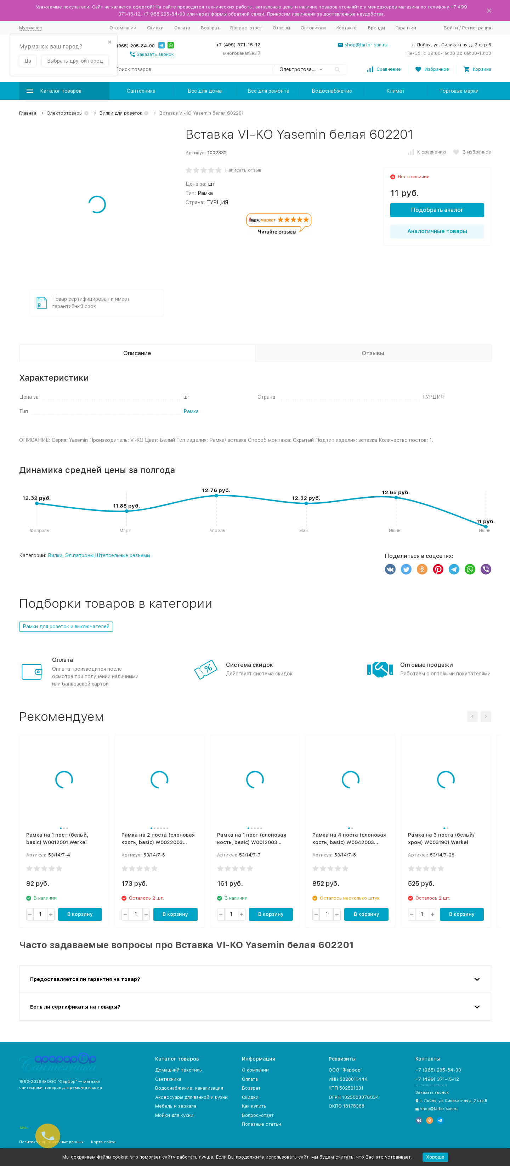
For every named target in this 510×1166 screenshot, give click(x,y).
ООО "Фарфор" (345, 1070)
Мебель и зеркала (175, 1106)
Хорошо (435, 1157)
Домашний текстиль (178, 1070)
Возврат (210, 27)
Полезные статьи (261, 1124)
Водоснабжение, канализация (189, 1088)
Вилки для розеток (121, 113)
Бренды (376, 27)
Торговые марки (459, 91)
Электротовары (65, 113)
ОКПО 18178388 (346, 1106)
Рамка (191, 411)
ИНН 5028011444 (348, 1079)
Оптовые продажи (426, 665)
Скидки (155, 27)
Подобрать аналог (437, 210)
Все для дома (205, 91)
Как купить (254, 1106)
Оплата (182, 27)
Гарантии (406, 27)
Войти (451, 27)
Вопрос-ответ (246, 27)
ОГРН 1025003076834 (354, 1097)
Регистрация (476, 27)
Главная (27, 113)
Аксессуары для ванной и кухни (191, 1097)
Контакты (346, 27)
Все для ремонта (268, 91)
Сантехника (141, 91)
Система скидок (249, 665)
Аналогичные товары (437, 231)
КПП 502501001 (346, 1088)
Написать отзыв (243, 170)
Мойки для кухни (174, 1115)
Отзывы (281, 27)
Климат (395, 91)
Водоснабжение (332, 91)
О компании (122, 27)
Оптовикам (313, 27)
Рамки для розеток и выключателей (66, 626)
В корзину (80, 914)
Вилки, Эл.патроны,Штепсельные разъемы (99, 555)
